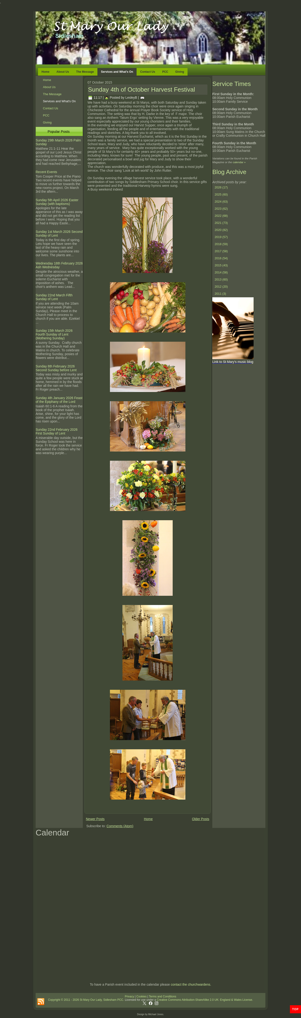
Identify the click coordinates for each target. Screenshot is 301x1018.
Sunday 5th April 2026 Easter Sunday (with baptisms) (57, 202)
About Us (62, 71)
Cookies (141, 996)
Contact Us (147, 71)
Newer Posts (95, 819)
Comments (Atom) (120, 826)
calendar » (239, 162)
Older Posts (200, 819)
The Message (85, 71)
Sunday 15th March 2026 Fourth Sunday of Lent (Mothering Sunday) (54, 334)
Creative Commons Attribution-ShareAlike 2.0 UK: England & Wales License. (205, 999)
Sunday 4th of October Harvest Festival (141, 89)
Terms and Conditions (162, 996)
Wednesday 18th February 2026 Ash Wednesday (59, 265)
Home (45, 71)
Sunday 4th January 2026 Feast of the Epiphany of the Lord (59, 400)
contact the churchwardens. (191, 984)
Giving (179, 71)
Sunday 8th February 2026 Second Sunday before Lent (56, 368)
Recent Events (46, 172)
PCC (165, 71)
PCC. (120, 999)
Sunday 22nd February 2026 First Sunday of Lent (56, 431)
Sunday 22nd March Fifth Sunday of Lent (54, 297)
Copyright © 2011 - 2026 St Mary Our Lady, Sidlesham (82, 999)
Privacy (129, 996)
